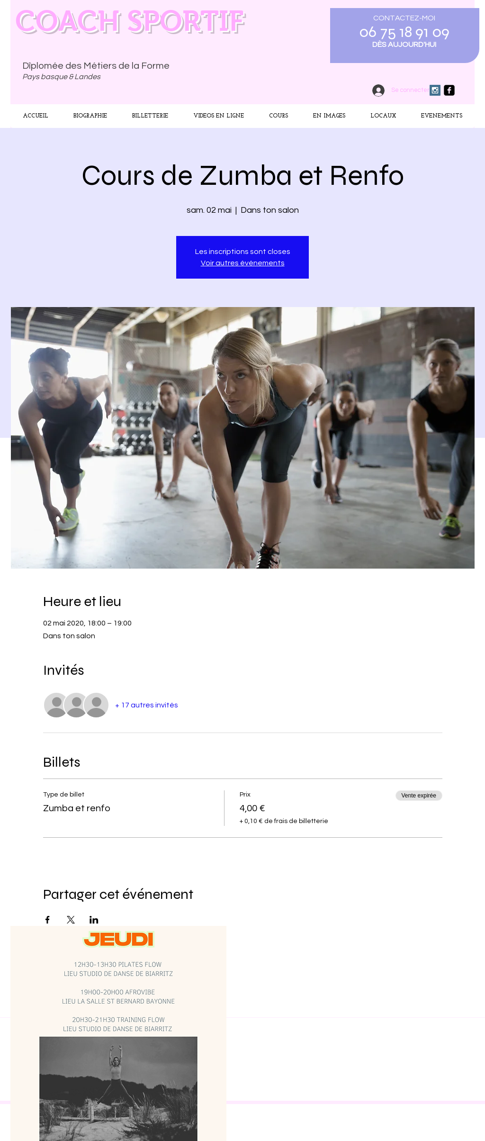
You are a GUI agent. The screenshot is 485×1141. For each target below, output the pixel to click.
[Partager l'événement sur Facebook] (47, 920)
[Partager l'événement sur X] (70, 920)
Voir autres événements (243, 263)
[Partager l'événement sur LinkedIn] (94, 920)
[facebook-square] (449, 90)
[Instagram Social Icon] (435, 90)
